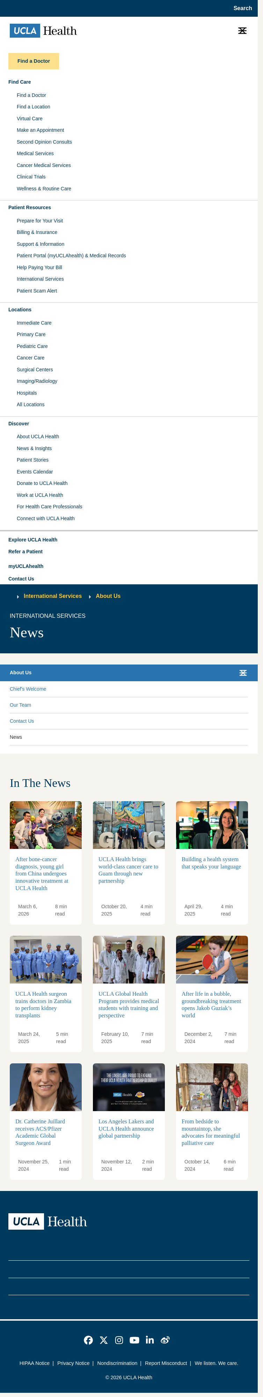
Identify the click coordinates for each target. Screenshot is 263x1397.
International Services (40, 279)
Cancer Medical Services (44, 165)
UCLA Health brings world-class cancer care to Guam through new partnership (128, 870)
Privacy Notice (73, 1363)
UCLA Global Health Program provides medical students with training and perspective (128, 1005)
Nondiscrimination (117, 1363)
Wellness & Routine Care (44, 188)
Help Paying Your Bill (39, 267)
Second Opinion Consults (44, 142)
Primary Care (31, 334)
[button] (128, 540)
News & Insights (34, 448)
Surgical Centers (35, 369)
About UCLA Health (38, 436)
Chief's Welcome (28, 689)
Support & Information (40, 244)
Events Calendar (35, 471)
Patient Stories (33, 460)
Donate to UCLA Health (42, 483)
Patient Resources (29, 207)
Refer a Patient (25, 551)
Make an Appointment (40, 130)
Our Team (20, 705)
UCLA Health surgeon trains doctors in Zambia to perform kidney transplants (43, 1005)
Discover (18, 423)
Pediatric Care (32, 346)
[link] (88, 1340)
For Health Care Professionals (49, 506)
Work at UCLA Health (40, 495)
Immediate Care (34, 323)
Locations (19, 309)
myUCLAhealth (25, 566)
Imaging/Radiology (37, 381)
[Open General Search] (240, 8)
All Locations (30, 404)
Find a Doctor (31, 95)
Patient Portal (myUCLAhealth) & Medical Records (71, 255)
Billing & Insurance (37, 232)
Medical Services (35, 153)
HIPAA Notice (35, 1363)
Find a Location (33, 106)
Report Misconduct (166, 1363)
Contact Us (21, 579)
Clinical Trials (31, 177)
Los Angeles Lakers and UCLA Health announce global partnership (126, 1128)
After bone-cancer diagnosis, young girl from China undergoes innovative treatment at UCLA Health (41, 873)
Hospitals (27, 393)
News (16, 737)
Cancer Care (30, 357)
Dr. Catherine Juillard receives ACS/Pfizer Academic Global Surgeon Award (40, 1132)
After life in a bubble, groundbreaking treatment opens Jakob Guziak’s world (211, 1005)
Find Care (19, 82)
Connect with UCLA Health (46, 518)
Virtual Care (30, 118)
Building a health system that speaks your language (211, 863)
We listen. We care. (217, 1363)
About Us (108, 596)
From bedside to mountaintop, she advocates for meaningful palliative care (211, 1132)
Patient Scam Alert (37, 291)
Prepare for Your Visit (40, 220)
